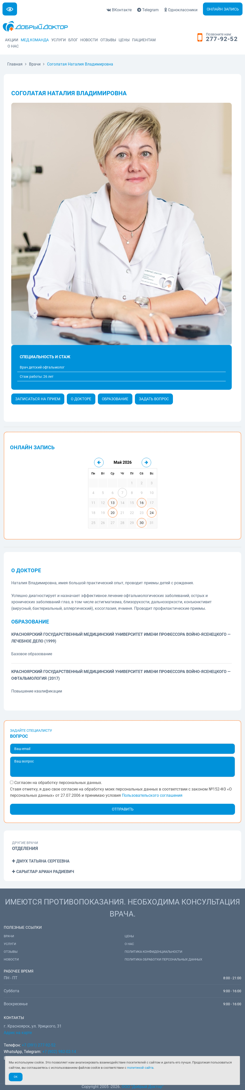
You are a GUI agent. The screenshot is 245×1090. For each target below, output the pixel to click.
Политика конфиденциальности (153, 952)
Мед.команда (35, 40)
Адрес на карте (18, 1032)
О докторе (81, 399)
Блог (73, 40)
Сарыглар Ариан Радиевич (43, 871)
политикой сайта (140, 1068)
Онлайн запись (223, 9)
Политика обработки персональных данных (163, 959)
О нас (13, 46)
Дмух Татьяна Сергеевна (41, 861)
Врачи (9, 936)
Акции (11, 40)
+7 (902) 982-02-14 (58, 1051)
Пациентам (144, 40)
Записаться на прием (37, 399)
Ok (16, 1076)
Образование (115, 399)
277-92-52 (222, 39)
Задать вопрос (154, 399)
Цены (124, 40)
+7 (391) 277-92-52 (39, 1045)
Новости (89, 40)
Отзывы (108, 40)
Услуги (58, 40)
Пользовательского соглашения (152, 795)
